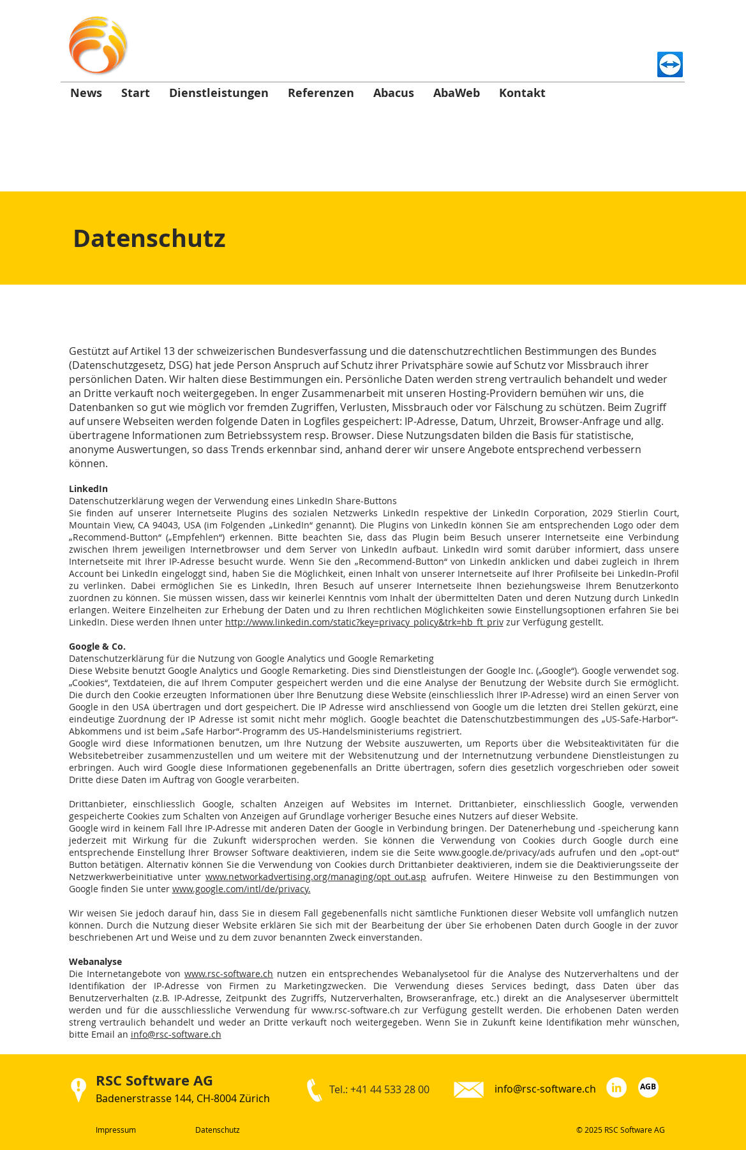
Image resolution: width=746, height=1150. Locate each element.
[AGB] (648, 1087)
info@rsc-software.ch (176, 1034)
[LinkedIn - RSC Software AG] (616, 1087)
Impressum (116, 1129)
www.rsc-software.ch (228, 973)
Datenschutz (217, 1129)
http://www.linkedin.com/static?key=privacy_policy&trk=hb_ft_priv (364, 622)
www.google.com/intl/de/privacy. (241, 889)
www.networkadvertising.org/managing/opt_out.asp (315, 876)
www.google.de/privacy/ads (496, 852)
